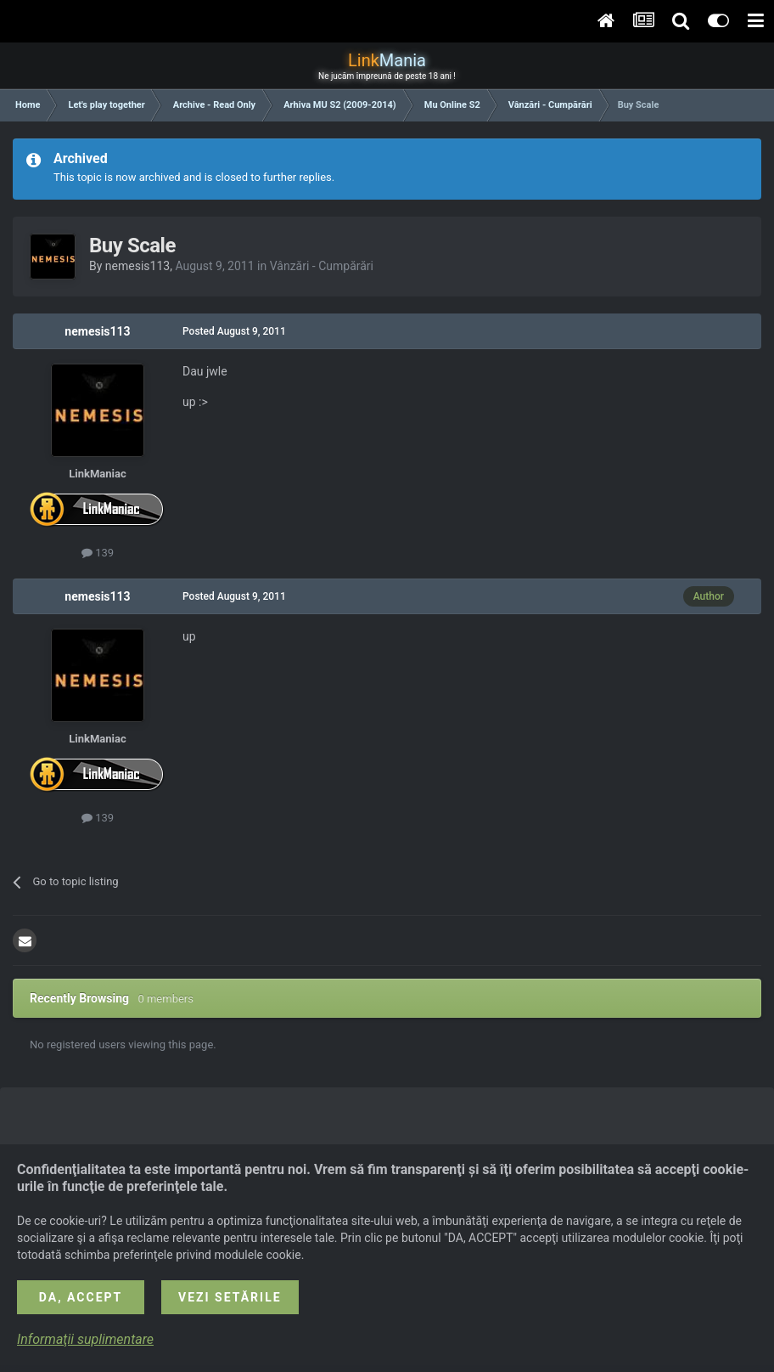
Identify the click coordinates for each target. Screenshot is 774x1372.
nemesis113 (137, 266)
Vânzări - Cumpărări (321, 266)
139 (97, 552)
